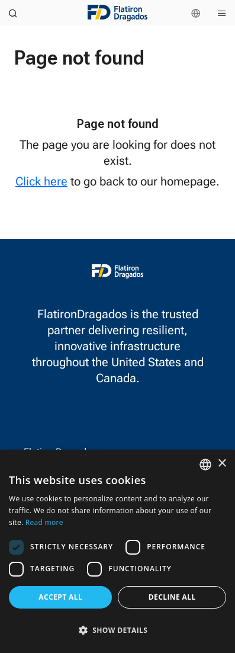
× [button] (221, 463)
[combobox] (205, 464)
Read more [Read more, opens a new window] (44, 522)
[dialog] (117, 551)
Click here (41, 181)
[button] (117, 630)
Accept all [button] (60, 597)
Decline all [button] (172, 597)
